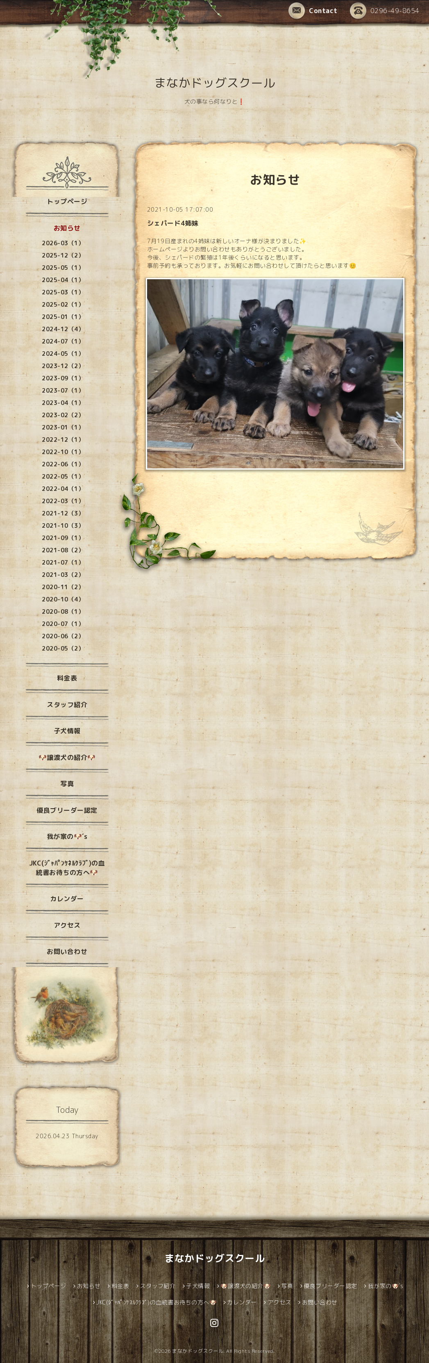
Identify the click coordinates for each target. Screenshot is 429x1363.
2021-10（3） (63, 525)
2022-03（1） (63, 501)
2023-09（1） (63, 378)
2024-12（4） (63, 329)
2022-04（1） (63, 489)
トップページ (67, 201)
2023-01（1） (63, 427)
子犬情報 (67, 730)
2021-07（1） (63, 562)
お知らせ (67, 228)
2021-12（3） (63, 513)
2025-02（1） (63, 304)
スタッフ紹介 (67, 704)
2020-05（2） (63, 648)
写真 (67, 783)
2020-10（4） (63, 599)
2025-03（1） (63, 292)
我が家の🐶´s (67, 836)
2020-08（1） (63, 611)
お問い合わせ (67, 951)
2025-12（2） (63, 255)
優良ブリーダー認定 (67, 810)
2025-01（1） (63, 317)
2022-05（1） (63, 476)
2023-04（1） (63, 403)
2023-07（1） (63, 390)
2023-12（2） (63, 366)
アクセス (67, 925)
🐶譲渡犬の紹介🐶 (67, 757)
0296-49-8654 (385, 10)
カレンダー (67, 898)
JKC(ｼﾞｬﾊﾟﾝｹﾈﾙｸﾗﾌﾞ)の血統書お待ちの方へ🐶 (67, 868)
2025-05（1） (63, 267)
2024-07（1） (63, 341)
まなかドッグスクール (214, 83)
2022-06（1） (63, 464)
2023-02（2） (63, 415)
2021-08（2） (63, 550)
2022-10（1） (63, 452)
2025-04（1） (63, 280)
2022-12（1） (63, 439)
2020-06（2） (63, 636)
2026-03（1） (63, 243)
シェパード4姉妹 (173, 223)
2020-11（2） (63, 587)
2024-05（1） (63, 353)
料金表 (67, 678)
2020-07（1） (63, 624)
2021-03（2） (63, 575)
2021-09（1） (63, 538)
